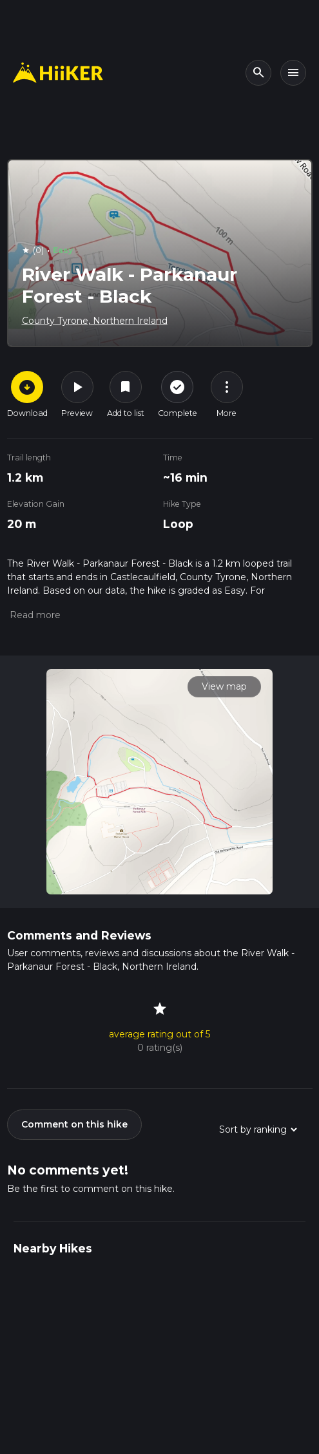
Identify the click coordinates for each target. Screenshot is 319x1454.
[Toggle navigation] (293, 73)
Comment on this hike (74, 1124)
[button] (34, 615)
